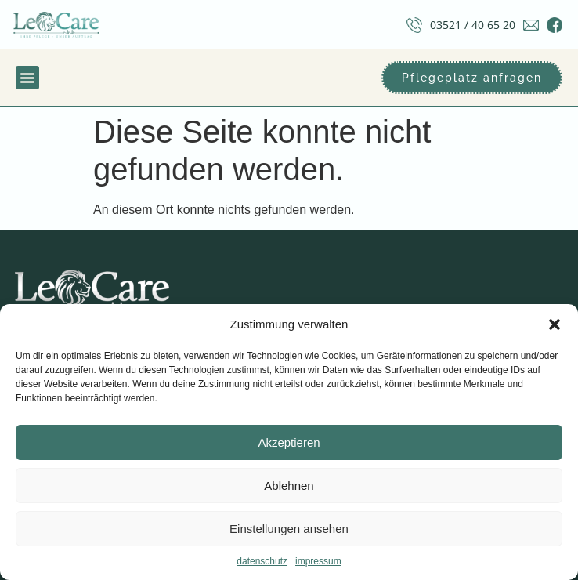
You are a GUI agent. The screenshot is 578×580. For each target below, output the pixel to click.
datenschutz (262, 561)
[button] (554, 324)
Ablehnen (288, 485)
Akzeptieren (289, 442)
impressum (318, 561)
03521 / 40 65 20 (472, 24)
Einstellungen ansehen (289, 528)
